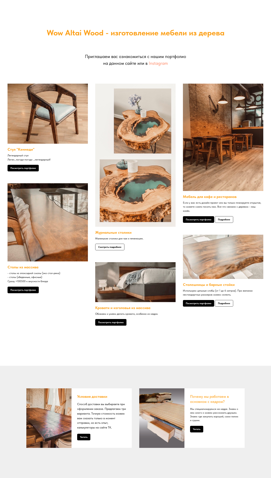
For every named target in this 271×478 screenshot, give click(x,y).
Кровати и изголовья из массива (122, 307)
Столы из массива (23, 267)
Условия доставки (92, 396)
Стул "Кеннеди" (21, 149)
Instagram (158, 63)
